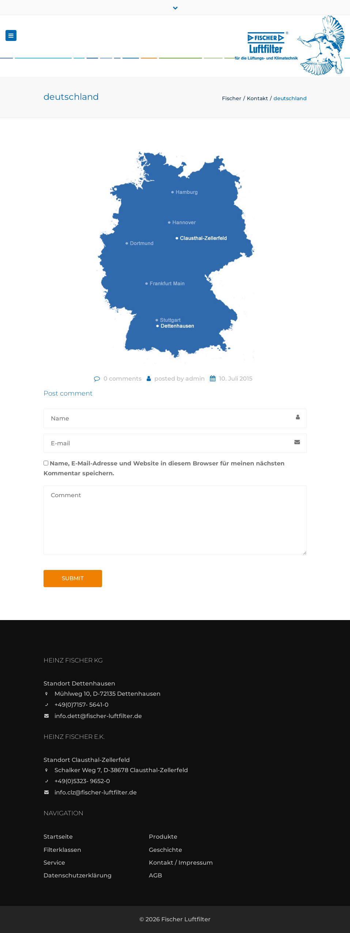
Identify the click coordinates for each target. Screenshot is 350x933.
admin (195, 378)
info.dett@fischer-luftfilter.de (98, 716)
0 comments (123, 378)
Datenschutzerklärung (78, 875)
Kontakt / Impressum (181, 862)
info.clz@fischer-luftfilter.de (95, 792)
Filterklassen (62, 849)
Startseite (58, 836)
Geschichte (165, 849)
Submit (73, 578)
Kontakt (257, 98)
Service (54, 862)
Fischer (231, 98)
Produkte (163, 836)
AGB (155, 875)
